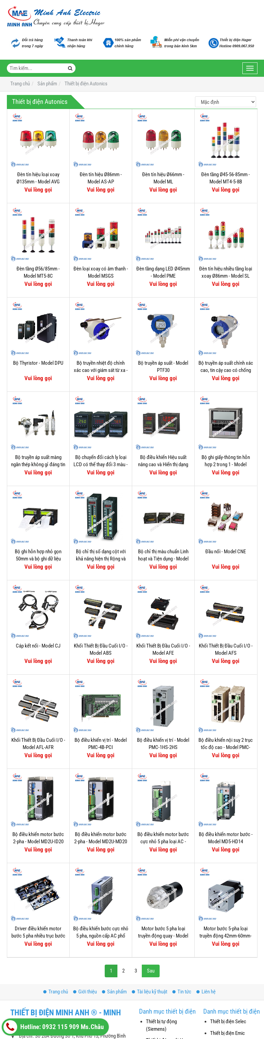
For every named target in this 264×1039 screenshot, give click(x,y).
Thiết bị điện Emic (227, 1033)
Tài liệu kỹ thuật (149, 992)
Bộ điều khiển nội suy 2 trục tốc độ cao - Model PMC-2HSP (225, 747)
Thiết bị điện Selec (228, 1021)
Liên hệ (206, 992)
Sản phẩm (114, 992)
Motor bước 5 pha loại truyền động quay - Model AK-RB (163, 936)
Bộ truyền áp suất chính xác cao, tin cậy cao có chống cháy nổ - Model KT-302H (225, 370)
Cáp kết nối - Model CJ (38, 646)
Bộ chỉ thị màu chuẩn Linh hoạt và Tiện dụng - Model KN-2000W (163, 558)
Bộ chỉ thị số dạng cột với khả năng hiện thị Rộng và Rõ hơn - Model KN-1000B (101, 558)
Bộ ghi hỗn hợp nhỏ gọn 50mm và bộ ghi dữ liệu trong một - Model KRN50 (38, 558)
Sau (150, 971)
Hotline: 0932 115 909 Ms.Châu (53, 1027)
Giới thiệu (85, 992)
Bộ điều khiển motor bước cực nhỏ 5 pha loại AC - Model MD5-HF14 (163, 841)
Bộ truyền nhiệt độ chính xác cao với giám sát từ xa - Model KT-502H (101, 370)
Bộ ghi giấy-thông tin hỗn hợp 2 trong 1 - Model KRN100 (226, 464)
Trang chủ (55, 992)
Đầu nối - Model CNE (225, 551)
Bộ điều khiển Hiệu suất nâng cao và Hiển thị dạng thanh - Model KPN (163, 464)
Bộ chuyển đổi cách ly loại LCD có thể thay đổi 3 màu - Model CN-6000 (100, 464)
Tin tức (181, 992)
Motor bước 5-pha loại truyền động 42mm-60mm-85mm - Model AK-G (225, 936)
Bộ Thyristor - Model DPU (38, 363)
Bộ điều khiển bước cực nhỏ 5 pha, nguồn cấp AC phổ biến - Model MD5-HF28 (100, 936)
